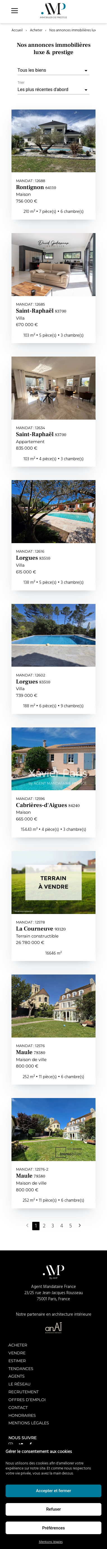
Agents (16, 1376)
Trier (21, 82)
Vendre (16, 1352)
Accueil (17, 30)
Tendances (20, 1368)
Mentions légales (51, 1541)
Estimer (17, 1360)
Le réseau (19, 1384)
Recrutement (23, 1391)
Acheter (36, 30)
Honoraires (22, 1415)
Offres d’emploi (27, 1399)
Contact (18, 1407)
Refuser (53, 1509)
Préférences (53, 1528)
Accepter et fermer (53, 1490)
